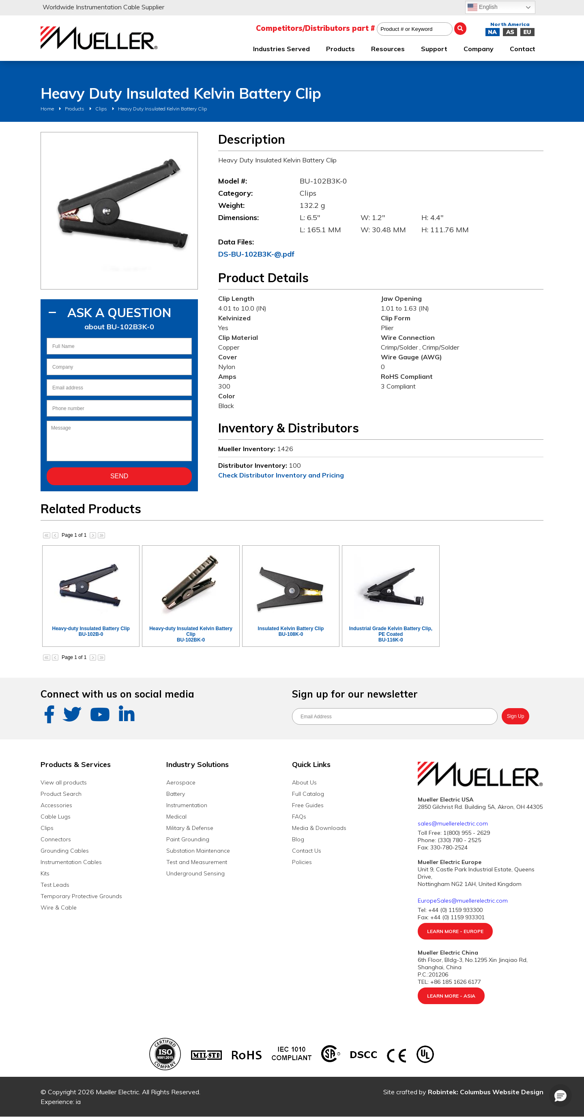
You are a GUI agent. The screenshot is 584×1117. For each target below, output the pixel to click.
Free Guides (308, 805)
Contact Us (306, 850)
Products (74, 109)
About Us (304, 782)
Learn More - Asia (451, 996)
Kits (45, 873)
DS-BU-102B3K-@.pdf (256, 254)
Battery (175, 793)
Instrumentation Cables (71, 862)
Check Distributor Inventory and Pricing (281, 475)
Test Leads (55, 884)
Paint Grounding (187, 839)
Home (47, 109)
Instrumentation (186, 805)
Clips (101, 109)
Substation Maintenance (198, 850)
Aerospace (180, 782)
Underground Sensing (195, 873)
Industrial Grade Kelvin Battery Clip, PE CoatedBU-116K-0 (390, 634)
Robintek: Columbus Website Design (485, 1092)
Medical (176, 816)
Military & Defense (189, 828)
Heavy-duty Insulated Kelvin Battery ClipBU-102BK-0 (190, 634)
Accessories (56, 805)
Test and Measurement (196, 862)
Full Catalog (308, 793)
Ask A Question (119, 312)
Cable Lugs (56, 816)
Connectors (56, 839)
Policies (302, 862)
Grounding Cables (65, 850)
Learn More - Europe (455, 931)
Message (119, 441)
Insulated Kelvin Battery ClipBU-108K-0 (291, 631)
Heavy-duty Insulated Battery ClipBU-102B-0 (90, 631)
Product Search (61, 793)
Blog (298, 839)
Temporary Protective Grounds (81, 896)
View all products (64, 782)
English (483, 7)
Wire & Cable (59, 907)
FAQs (299, 816)
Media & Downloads (319, 828)
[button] (560, 1095)
